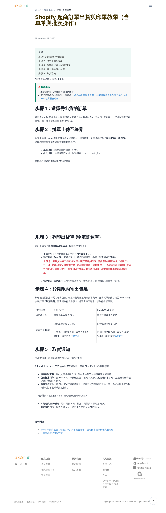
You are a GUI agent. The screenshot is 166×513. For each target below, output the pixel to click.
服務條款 (31, 501)
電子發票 (45, 475)
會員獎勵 (45, 464)
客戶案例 (76, 469)
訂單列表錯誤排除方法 (52, 433)
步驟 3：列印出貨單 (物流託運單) (54, 65)
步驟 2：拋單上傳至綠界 (50, 61)
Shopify (107, 475)
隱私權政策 (18, 501)
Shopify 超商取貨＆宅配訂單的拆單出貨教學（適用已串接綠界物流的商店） (78, 429)
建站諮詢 (76, 464)
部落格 (106, 469)
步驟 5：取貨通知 (47, 73)
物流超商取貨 (47, 469)
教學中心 (107, 464)
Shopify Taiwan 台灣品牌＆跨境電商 (111, 484)
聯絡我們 (42, 501)
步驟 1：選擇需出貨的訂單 (51, 56)
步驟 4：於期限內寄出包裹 (51, 69)
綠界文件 (75, 336)
